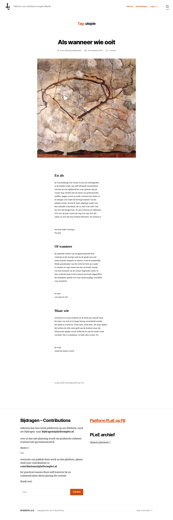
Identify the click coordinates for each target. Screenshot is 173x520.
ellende (129, 8)
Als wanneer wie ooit (86, 45)
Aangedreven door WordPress (50, 514)
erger (152, 8)
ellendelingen (141, 8)
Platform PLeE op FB (110, 423)
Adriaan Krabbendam (72, 54)
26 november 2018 (95, 54)
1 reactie (112, 54)
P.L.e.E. (31, 514)
